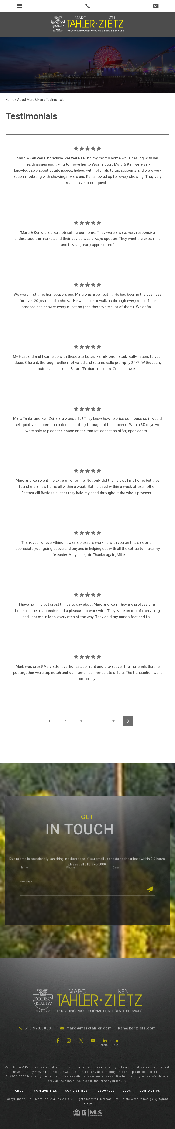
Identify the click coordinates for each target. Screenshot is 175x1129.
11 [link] (114, 721)
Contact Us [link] (149, 1090)
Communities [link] (45, 1090)
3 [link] (81, 721)
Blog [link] (127, 1090)
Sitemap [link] (106, 1099)
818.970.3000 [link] (16, 1076)
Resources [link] (105, 1090)
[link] (87, 6)
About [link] (20, 1090)
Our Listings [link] (76, 1090)
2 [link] (65, 721)
